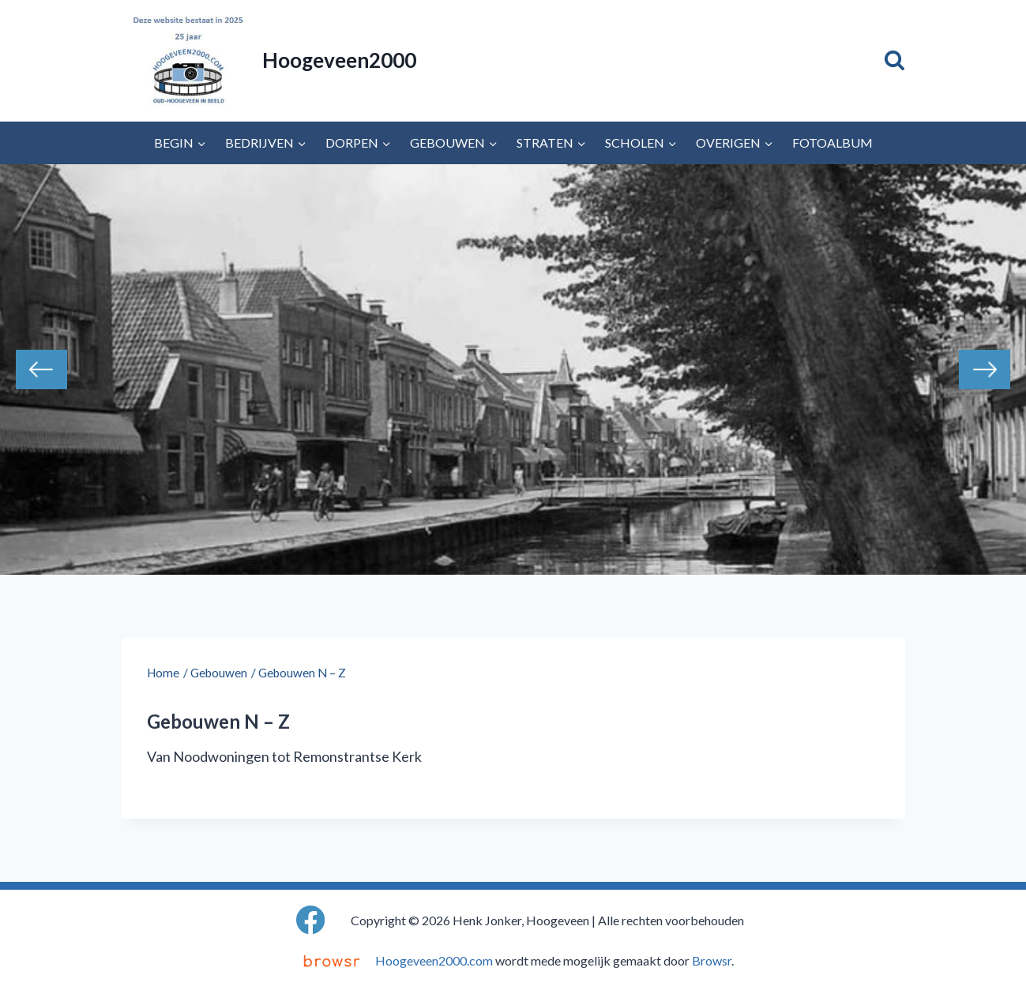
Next (984, 369)
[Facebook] (311, 920)
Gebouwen (218, 673)
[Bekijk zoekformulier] (894, 60)
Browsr (711, 960)
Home (163, 673)
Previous (41, 369)
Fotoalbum (832, 142)
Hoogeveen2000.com (434, 960)
